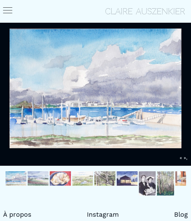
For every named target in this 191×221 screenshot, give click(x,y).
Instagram (103, 214)
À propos (17, 214)
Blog (181, 214)
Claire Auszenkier (145, 11)
